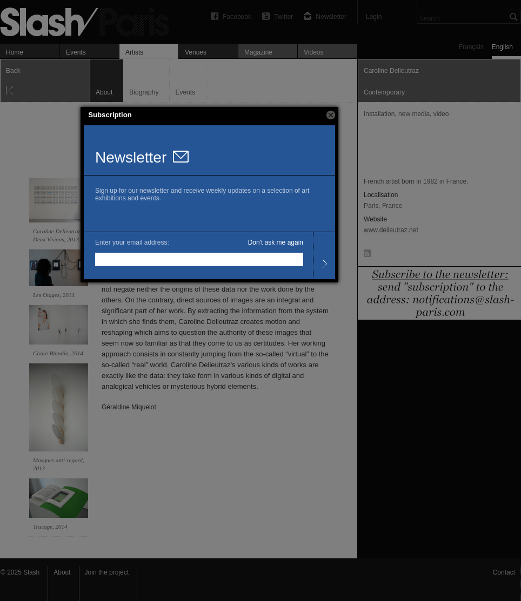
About (62, 572)
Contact (504, 572)
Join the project (107, 572)
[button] (330, 115)
